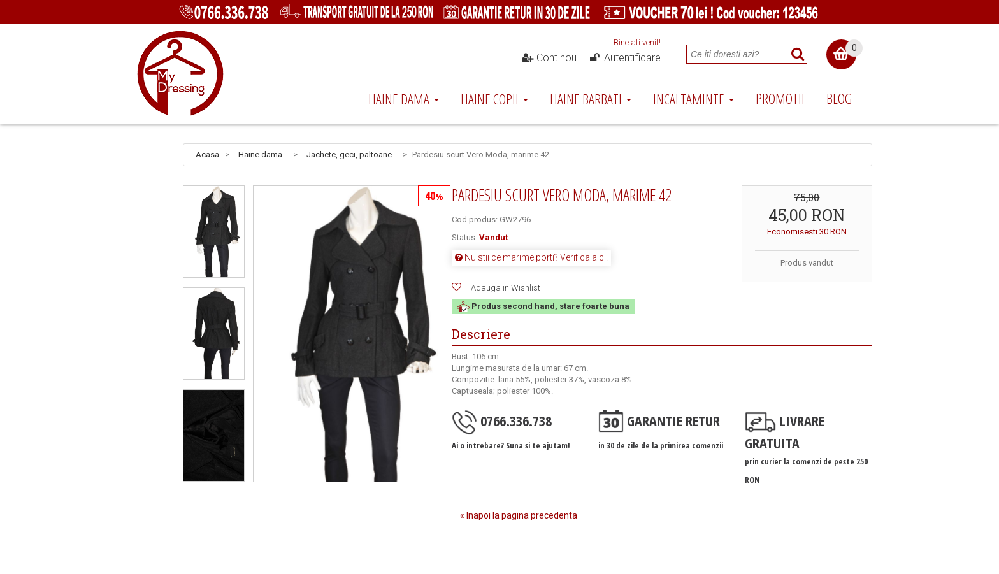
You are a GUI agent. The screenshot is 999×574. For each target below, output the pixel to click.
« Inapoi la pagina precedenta (518, 515)
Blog (839, 98)
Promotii (780, 98)
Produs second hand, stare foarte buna (543, 306)
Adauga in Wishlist (505, 287)
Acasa (207, 154)
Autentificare (624, 58)
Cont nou (549, 58)
